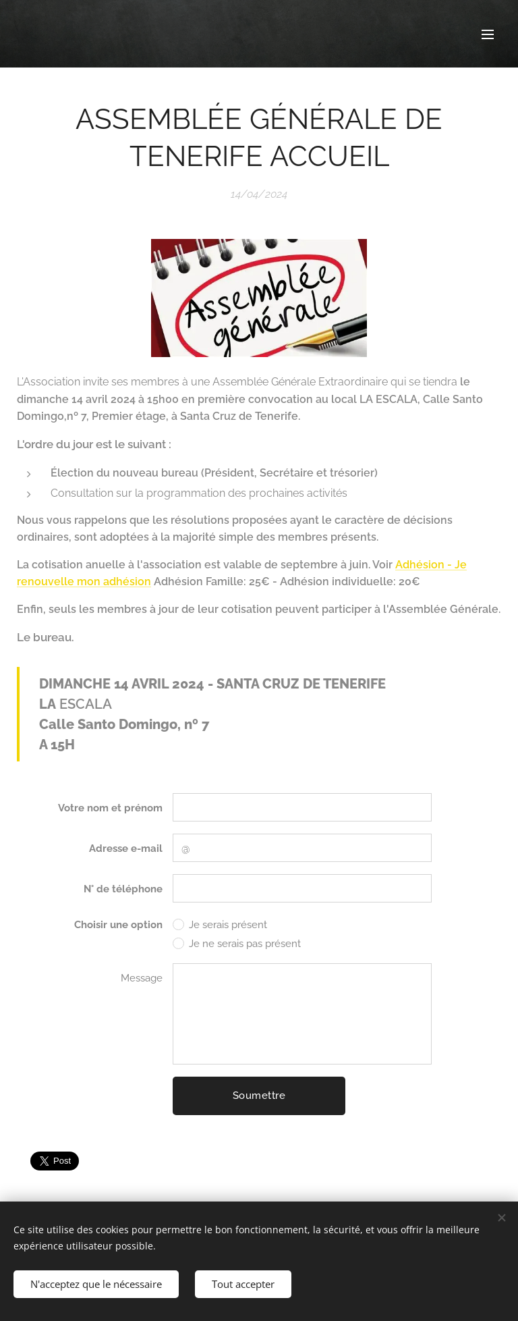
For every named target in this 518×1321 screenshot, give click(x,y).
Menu (488, 34)
